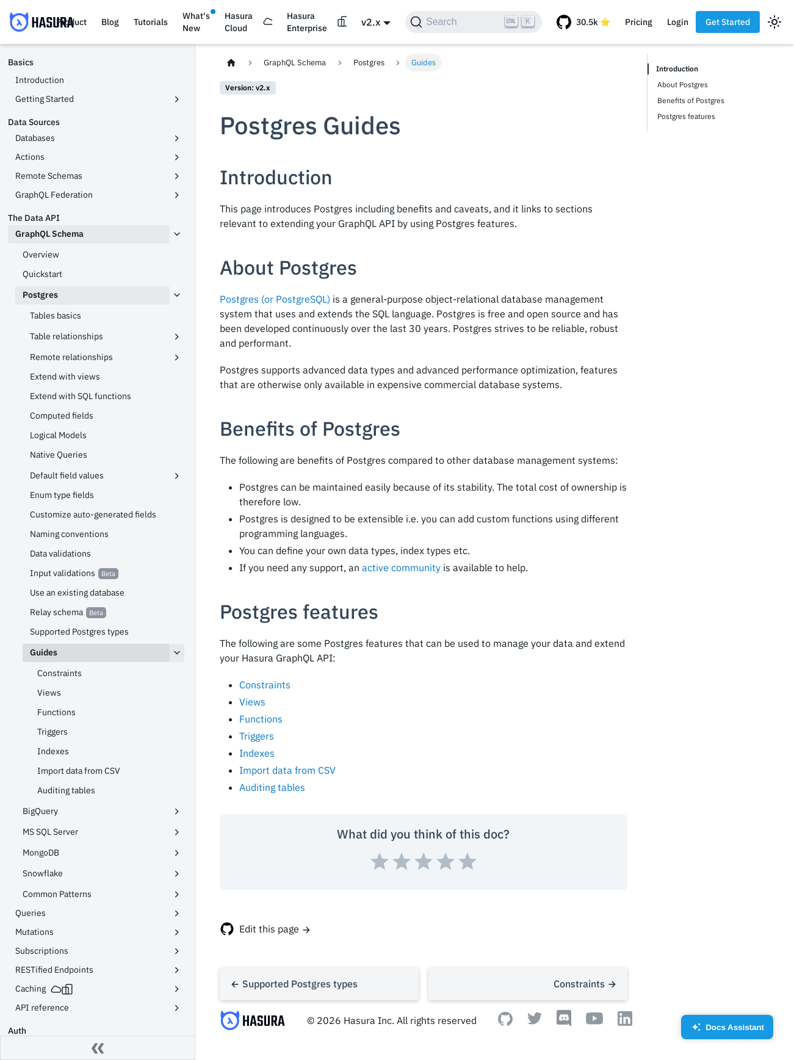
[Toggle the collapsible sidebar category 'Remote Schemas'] (177, 176)
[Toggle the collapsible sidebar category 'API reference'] (177, 1008)
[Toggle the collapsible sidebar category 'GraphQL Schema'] (177, 234)
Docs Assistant (727, 1031)
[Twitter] (534, 1021)
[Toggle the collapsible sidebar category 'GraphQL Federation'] (177, 195)
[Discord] (564, 1023)
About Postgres (682, 84)
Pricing (638, 21)
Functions (261, 719)
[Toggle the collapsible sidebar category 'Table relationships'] (177, 337)
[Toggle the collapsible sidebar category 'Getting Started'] (177, 99)
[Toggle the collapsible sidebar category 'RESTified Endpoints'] (177, 970)
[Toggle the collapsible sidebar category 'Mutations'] (177, 932)
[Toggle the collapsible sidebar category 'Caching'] (177, 989)
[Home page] (231, 62)
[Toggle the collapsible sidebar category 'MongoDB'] (177, 853)
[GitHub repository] (583, 22)
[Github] (505, 1022)
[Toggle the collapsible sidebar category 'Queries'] (177, 913)
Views (252, 702)
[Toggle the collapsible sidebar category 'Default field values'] (177, 476)
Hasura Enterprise (307, 22)
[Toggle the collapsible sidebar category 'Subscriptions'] (177, 951)
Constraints (265, 685)
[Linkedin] (625, 1022)
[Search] (473, 22)
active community (401, 567)
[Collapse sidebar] (97, 1048)
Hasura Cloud (239, 22)
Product (71, 21)
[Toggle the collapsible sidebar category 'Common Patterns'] (177, 894)
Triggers (256, 736)
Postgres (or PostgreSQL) (275, 299)
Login (677, 21)
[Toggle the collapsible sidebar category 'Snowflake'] (177, 874)
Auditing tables (272, 787)
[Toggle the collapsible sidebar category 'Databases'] (177, 138)
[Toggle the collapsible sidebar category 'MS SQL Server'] (177, 832)
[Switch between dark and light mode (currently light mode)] (774, 22)
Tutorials (151, 21)
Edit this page (269, 929)
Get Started (728, 21)
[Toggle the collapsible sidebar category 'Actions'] (177, 157)
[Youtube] (594, 1021)
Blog (110, 21)
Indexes (257, 753)
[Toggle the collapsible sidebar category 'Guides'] (177, 653)
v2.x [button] (370, 22)
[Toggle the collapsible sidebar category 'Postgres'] (177, 295)
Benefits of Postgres (690, 100)
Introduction (677, 68)
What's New (196, 22)
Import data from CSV (287, 770)
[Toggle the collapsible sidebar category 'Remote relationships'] (177, 357)
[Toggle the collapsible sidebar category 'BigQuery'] (177, 811)
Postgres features (686, 116)
